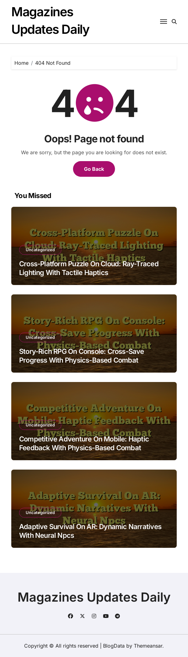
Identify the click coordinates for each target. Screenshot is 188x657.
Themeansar (148, 646)
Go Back (94, 169)
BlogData (114, 646)
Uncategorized (40, 249)
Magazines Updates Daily (94, 597)
